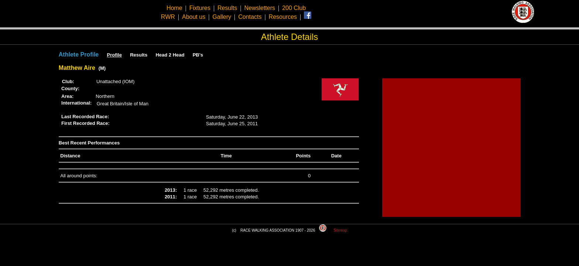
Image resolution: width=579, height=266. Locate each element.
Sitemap (340, 230)
